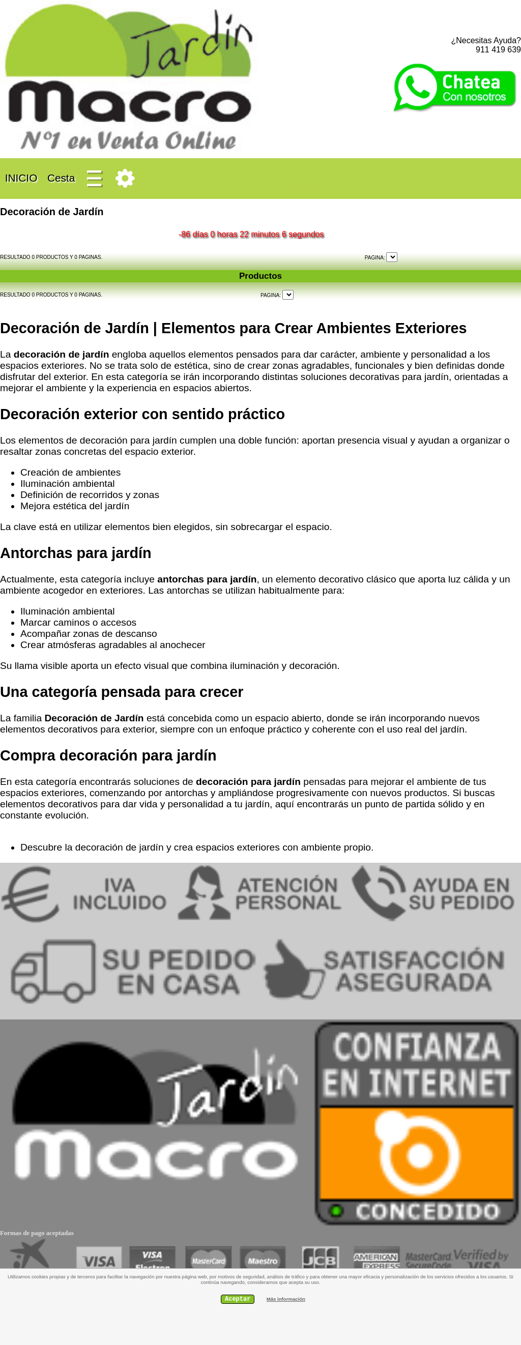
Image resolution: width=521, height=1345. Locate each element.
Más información (286, 1299)
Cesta (61, 178)
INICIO (21, 178)
